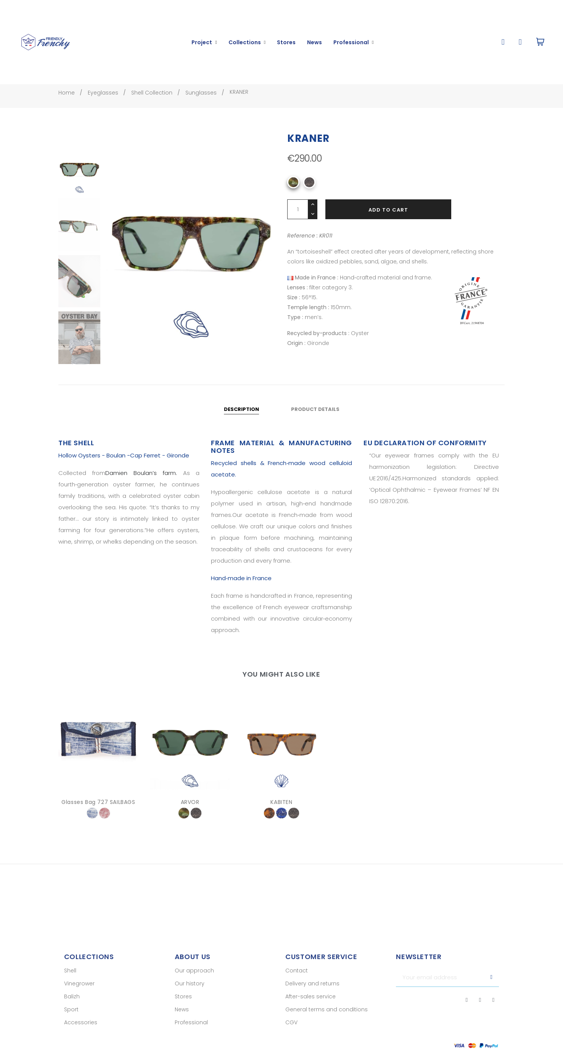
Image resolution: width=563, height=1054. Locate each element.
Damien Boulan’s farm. (141, 480)
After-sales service (310, 1003)
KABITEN (281, 809)
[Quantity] (297, 216)
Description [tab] (241, 416)
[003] (269, 820)
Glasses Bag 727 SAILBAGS (98, 809)
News (182, 1016)
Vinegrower (79, 991)
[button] (502, 42)
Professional (191, 1029)
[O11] (293, 189)
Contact (296, 978)
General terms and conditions (326, 1016)
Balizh (72, 1003)
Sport (71, 1016)
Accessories (80, 1029)
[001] (309, 189)
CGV (291, 1029)
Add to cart (388, 217)
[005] (281, 820)
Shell (70, 978)
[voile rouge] (104, 820)
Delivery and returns (312, 991)
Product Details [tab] (315, 416)
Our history (189, 991)
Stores (183, 1003)
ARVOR (190, 809)
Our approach (194, 978)
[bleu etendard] (92, 820)
